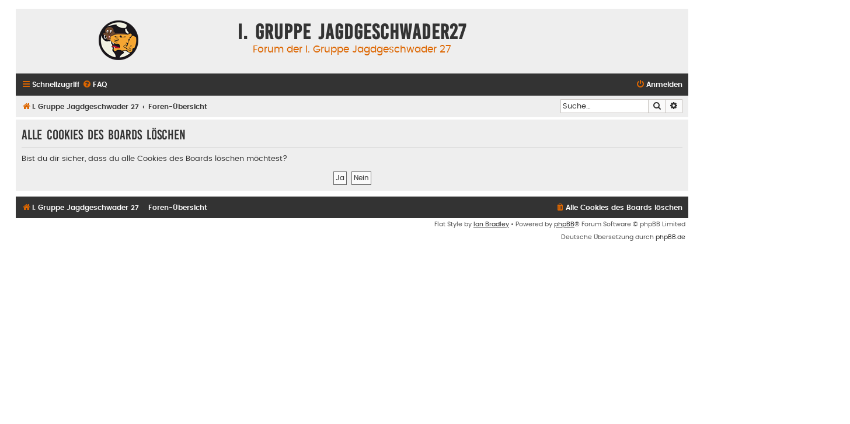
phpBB (564, 224)
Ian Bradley (491, 224)
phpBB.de (670, 237)
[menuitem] (94, 85)
